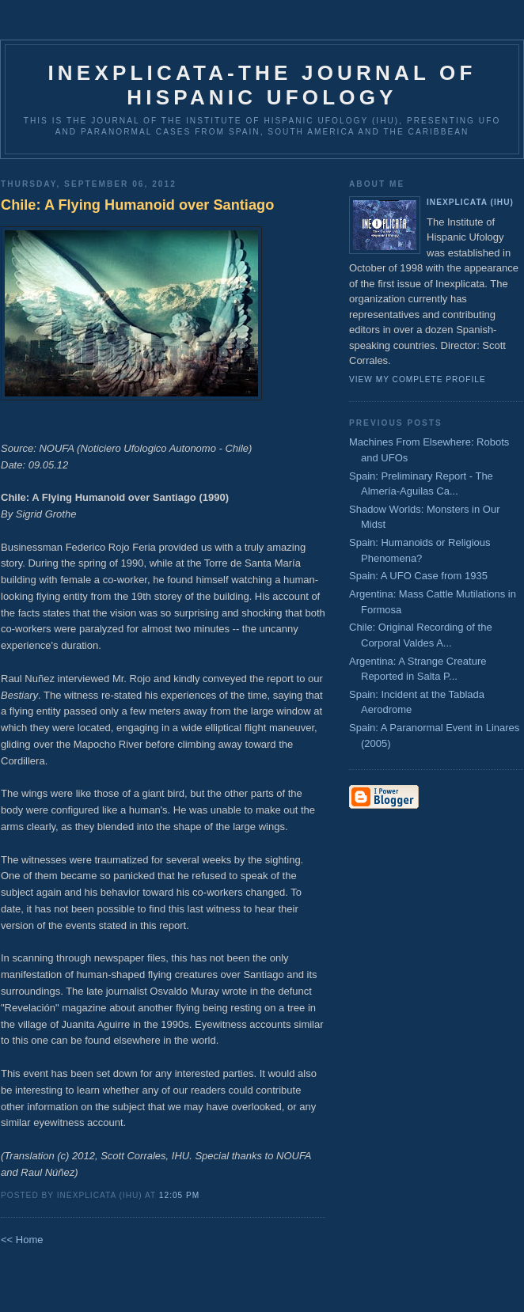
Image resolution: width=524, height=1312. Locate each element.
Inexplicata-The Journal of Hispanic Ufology (261, 85)
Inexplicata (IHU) (470, 202)
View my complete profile (417, 379)
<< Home (22, 1240)
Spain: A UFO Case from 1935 (418, 576)
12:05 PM (179, 1195)
